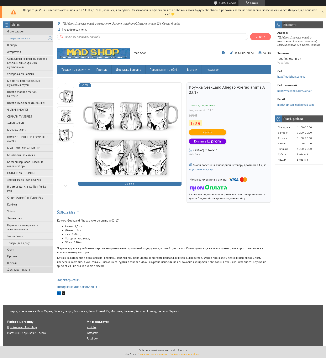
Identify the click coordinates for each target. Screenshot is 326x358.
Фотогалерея (15, 31)
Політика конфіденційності (185, 354)
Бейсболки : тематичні (21, 155)
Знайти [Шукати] (260, 36)
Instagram (212, 69)
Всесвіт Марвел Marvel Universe (22, 94)
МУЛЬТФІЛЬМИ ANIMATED (23, 148)
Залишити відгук (244, 53)
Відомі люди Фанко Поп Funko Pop (26, 189)
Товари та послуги (18, 38)
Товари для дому (18, 243)
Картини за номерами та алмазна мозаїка (22, 227)
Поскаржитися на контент (153, 354)
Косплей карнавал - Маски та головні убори (25, 164)
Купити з (207, 141)
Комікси (12, 204)
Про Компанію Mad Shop (22, 327)
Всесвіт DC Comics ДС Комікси (26, 103)
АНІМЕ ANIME (15, 123)
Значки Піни (14, 218)
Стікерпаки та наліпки (20, 74)
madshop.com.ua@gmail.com (295, 105)
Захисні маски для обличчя (24, 180)
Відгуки (12, 263)
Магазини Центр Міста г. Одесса (26, 333)
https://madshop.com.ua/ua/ (294, 91)
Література (14, 52)
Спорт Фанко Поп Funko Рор (25, 197)
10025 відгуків (227, 2)
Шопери (12, 45)
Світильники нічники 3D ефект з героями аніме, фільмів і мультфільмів (27, 63)
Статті (10, 249)
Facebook (92, 338)
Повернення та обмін (164, 69)
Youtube (91, 327)
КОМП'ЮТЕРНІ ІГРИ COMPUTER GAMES (27, 139)
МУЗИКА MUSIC (17, 130)
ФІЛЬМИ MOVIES (17, 109)
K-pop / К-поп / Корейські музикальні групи (23, 83)
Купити (207, 132)
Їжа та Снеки (15, 236)
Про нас (12, 256)
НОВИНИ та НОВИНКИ (21, 173)
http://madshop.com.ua (291, 76)
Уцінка (11, 211)
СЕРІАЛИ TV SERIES (19, 116)
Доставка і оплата (18, 269)
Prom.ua (183, 350)
